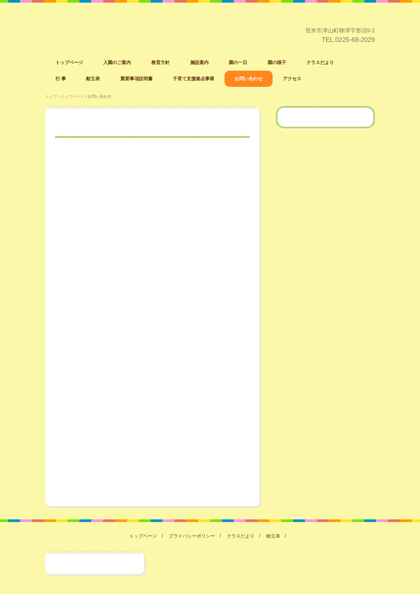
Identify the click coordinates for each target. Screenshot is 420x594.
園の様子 (277, 62)
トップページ (69, 62)
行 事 (60, 78)
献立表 (93, 78)
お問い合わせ (248, 78)
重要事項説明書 (136, 78)
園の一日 (238, 62)
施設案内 (199, 62)
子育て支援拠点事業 (193, 78)
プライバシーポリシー (192, 536)
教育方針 (160, 62)
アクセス (292, 78)
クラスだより (320, 62)
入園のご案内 (117, 62)
